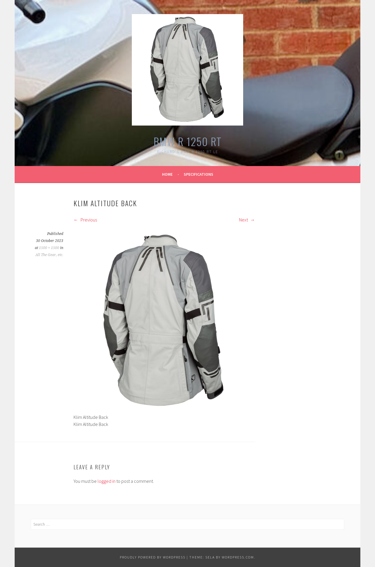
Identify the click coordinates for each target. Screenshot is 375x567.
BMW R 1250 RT (188, 141)
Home (167, 174)
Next (247, 220)
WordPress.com (238, 557)
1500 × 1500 (49, 248)
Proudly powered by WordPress (152, 557)
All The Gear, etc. (49, 255)
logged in (106, 481)
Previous (85, 220)
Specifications (198, 174)
